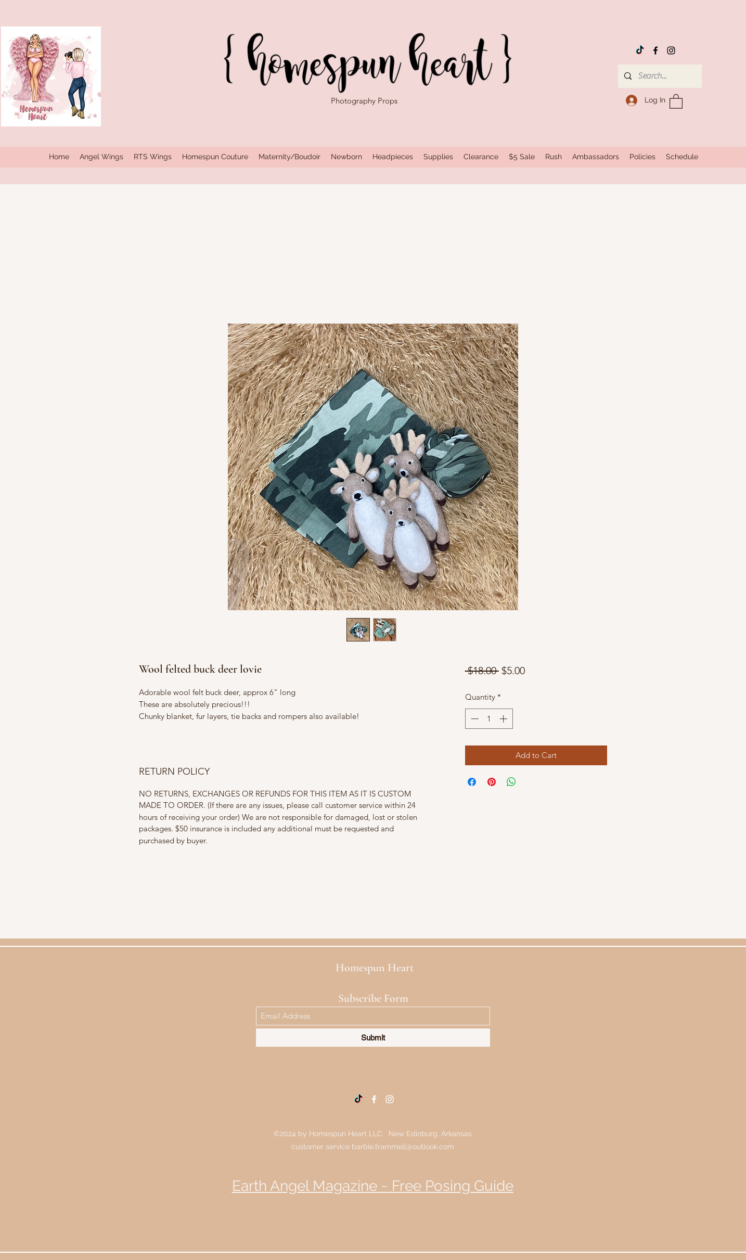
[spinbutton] (488, 718)
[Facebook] (655, 50)
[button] (676, 101)
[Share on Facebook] (472, 782)
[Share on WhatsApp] (511, 782)
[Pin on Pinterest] (491, 782)
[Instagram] (671, 50)
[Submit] (373, 1037)
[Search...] (659, 76)
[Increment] (504, 718)
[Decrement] (474, 718)
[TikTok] (640, 50)
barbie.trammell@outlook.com (403, 1146)
